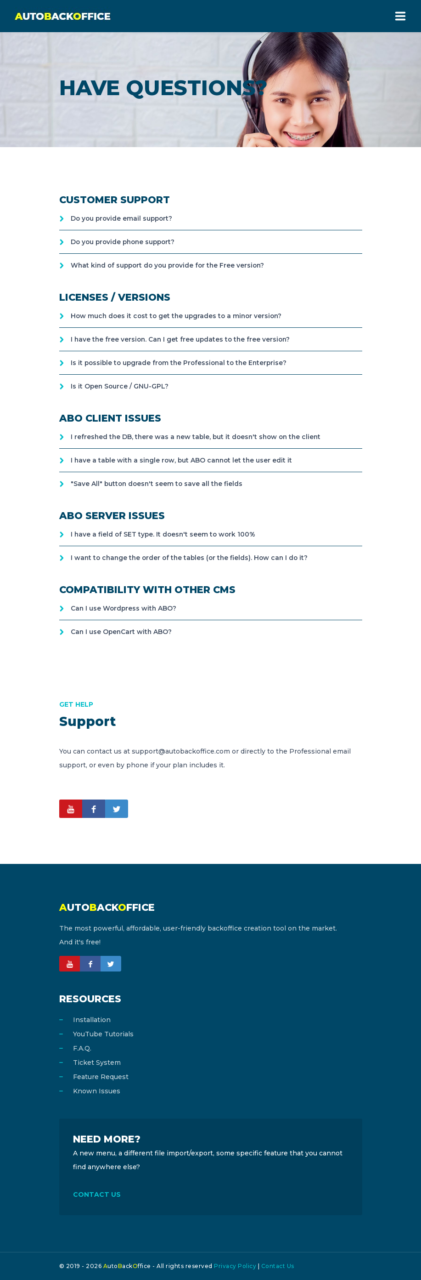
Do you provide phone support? (125, 242)
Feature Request (101, 1077)
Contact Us (277, 1266)
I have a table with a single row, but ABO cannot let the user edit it (184, 460)
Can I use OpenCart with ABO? (122, 632)
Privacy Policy (235, 1266)
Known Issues (96, 1091)
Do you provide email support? (123, 218)
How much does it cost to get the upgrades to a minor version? (179, 316)
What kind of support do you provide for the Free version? (170, 265)
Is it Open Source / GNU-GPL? (120, 386)
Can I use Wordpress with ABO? (124, 608)
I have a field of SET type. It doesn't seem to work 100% (164, 534)
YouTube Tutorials (103, 1034)
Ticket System (97, 1062)
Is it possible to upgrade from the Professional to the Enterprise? (182, 363)
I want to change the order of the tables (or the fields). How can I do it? (192, 558)
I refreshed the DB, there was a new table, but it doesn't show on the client (199, 437)
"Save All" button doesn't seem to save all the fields (158, 484)
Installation (92, 1020)
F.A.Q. (82, 1048)
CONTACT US (97, 1194)
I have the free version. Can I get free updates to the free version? (182, 339)
